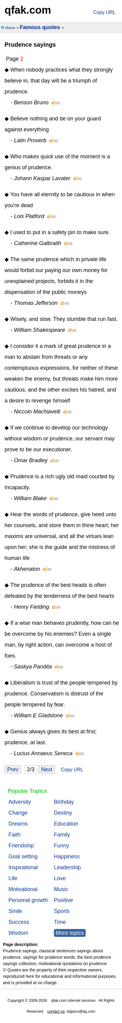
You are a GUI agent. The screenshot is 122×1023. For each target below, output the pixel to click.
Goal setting (23, 856)
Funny (61, 846)
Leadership (67, 867)
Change (18, 813)
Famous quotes (40, 27)
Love (60, 878)
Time (60, 922)
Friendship (21, 846)
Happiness (67, 856)
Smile (15, 911)
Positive (63, 900)
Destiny (63, 813)
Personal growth (28, 900)
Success (18, 922)
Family (62, 835)
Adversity (19, 802)
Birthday (64, 802)
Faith (14, 835)
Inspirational (23, 867)
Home (10, 28)
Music (61, 889)
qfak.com (28, 10)
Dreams (18, 824)
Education (66, 824)
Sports (62, 911)
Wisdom (18, 933)
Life (12, 878)
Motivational (23, 889)
